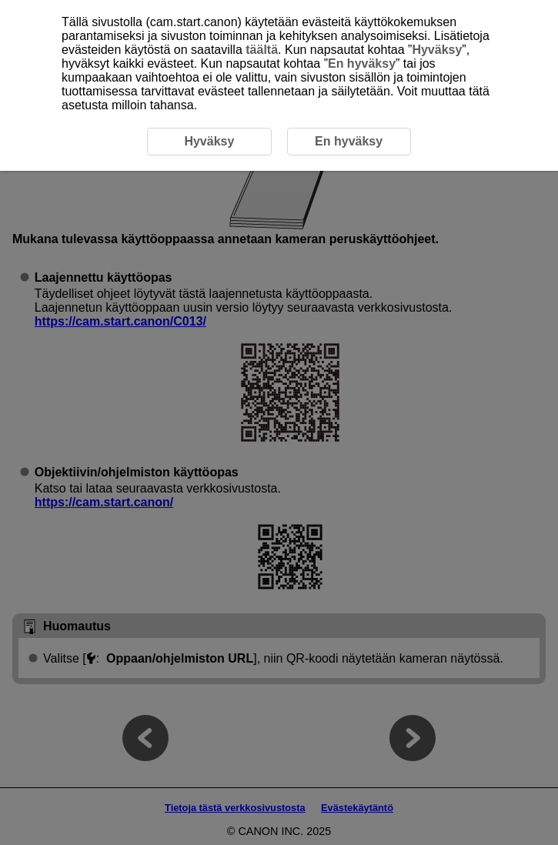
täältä (262, 49)
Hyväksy (437, 49)
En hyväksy (362, 63)
